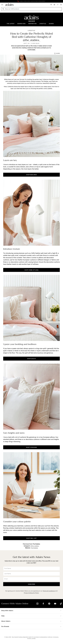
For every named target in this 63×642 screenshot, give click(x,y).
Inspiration (32, 23)
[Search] (3, 9)
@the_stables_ (35, 546)
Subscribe (31, 584)
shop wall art (31, 538)
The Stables (34, 548)
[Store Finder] (51, 5)
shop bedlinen (31, 174)
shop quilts (31, 358)
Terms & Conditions (49, 591)
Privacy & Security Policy (31, 593)
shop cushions (31, 447)
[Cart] (61, 5)
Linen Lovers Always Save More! (31, 1)
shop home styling (31, 270)
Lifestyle (42, 23)
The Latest (11, 23)
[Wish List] (57, 5)
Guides (51, 23)
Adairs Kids (21, 23)
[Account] (54, 5)
